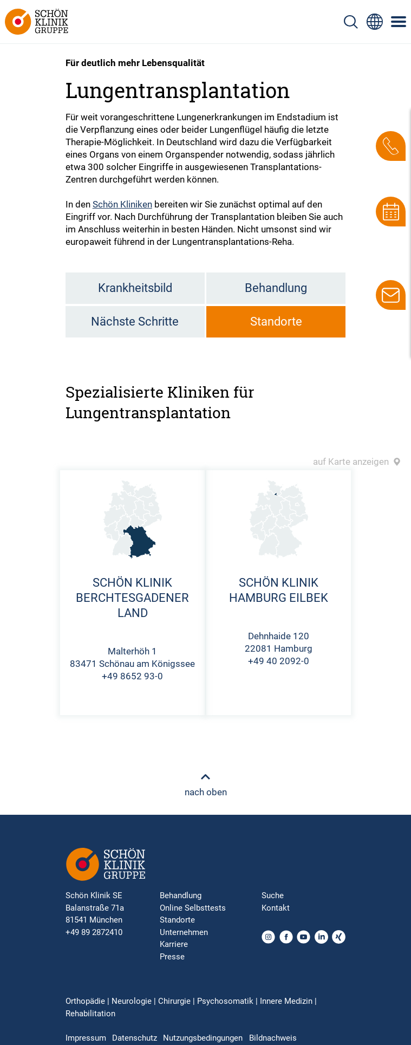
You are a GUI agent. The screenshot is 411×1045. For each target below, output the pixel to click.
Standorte (276, 321)
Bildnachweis (273, 1038)
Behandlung (276, 288)
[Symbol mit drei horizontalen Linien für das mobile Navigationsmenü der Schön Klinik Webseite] (399, 21)
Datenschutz (134, 1038)
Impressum (86, 1038)
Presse (172, 957)
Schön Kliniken (122, 204)
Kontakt (276, 908)
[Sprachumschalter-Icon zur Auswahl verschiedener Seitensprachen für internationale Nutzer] (375, 22)
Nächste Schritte (135, 321)
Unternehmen (184, 932)
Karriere (174, 944)
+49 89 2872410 (94, 932)
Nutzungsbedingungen (203, 1038)
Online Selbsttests (193, 908)
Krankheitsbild (135, 288)
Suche (273, 895)
